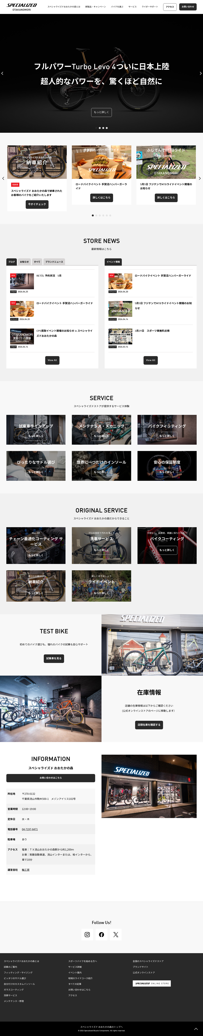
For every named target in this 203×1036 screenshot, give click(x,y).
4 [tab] (107, 128)
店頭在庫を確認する (149, 725)
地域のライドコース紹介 (80, 978)
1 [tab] (96, 128)
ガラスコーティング (14, 990)
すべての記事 (74, 984)
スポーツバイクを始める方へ (82, 961)
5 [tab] (107, 215)
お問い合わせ (188, 7)
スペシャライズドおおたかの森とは (21, 961)
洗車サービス (10, 995)
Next (200, 73)
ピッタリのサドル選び (15, 978)
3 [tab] (103, 128)
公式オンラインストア (144, 973)
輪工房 (25, 870)
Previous (3, 73)
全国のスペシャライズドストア (148, 961)
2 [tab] (100, 128)
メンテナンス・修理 (14, 1001)
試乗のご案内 (10, 967)
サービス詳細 (75, 967)
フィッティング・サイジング (18, 973)
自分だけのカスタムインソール (19, 984)
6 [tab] (110, 215)
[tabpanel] (101, 73)
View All (52, 360)
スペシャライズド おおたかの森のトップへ (101, 1026)
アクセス (170, 7)
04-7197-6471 (30, 829)
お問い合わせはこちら (51, 778)
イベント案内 (75, 973)
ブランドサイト (140, 967)
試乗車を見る (54, 658)
